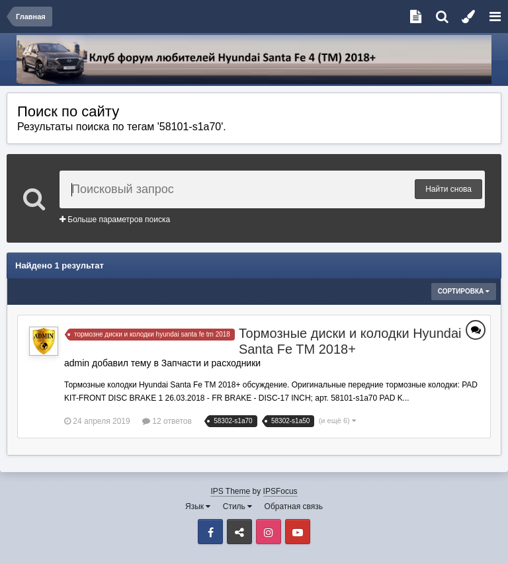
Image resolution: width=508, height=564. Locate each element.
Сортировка (463, 291)
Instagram (268, 531)
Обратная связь (294, 506)
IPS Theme (230, 491)
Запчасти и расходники (211, 363)
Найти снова (448, 189)
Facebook (210, 531)
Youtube (297, 531)
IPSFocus (280, 491)
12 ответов (167, 421)
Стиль (237, 506)
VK (239, 531)
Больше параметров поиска (115, 219)
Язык (197, 506)
